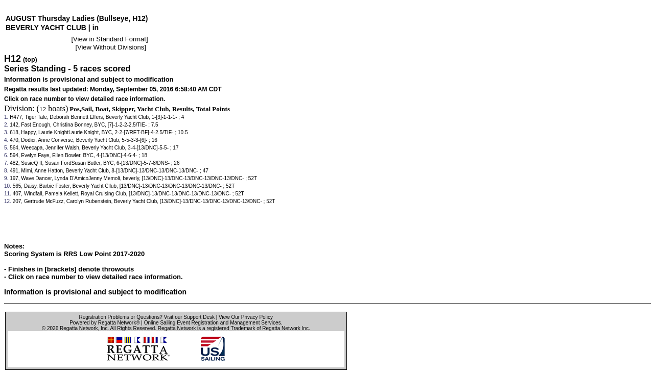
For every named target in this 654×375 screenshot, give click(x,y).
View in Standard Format (109, 39)
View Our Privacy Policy (246, 317)
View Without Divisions (110, 47)
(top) (30, 59)
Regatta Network (79, 328)
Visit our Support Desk (189, 317)
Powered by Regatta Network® (104, 323)
